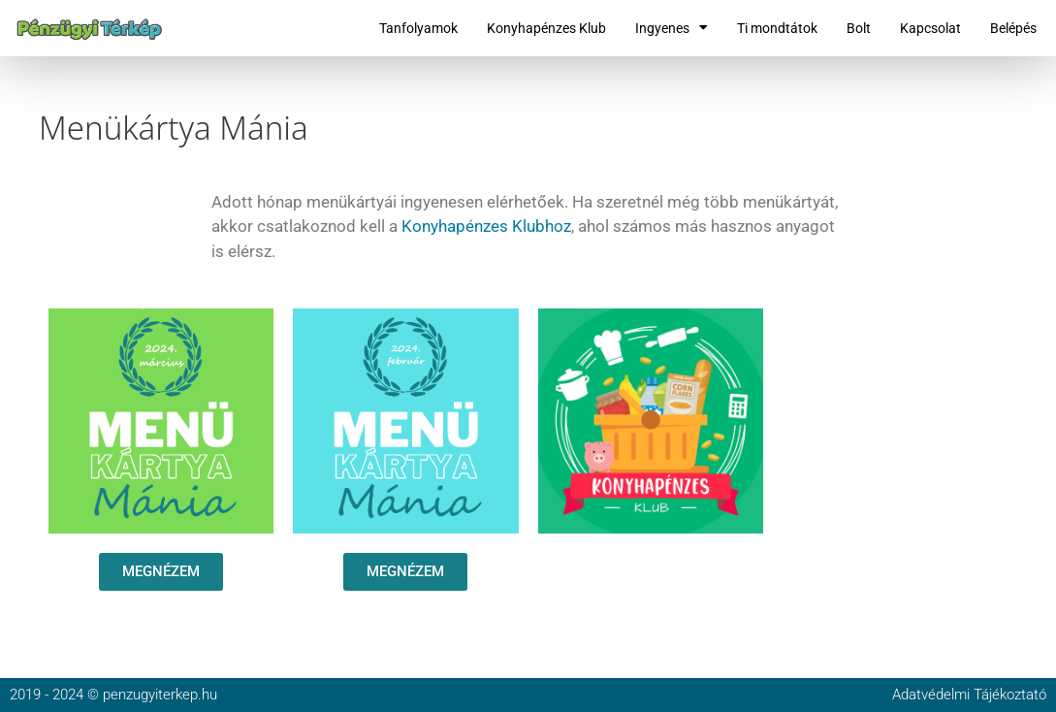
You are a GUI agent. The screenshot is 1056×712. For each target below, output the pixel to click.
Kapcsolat (930, 28)
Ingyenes (671, 28)
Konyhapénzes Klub (546, 28)
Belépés (1013, 28)
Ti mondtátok (777, 28)
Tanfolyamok (418, 28)
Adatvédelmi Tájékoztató (969, 694)
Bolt (859, 28)
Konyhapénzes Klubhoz (486, 226)
